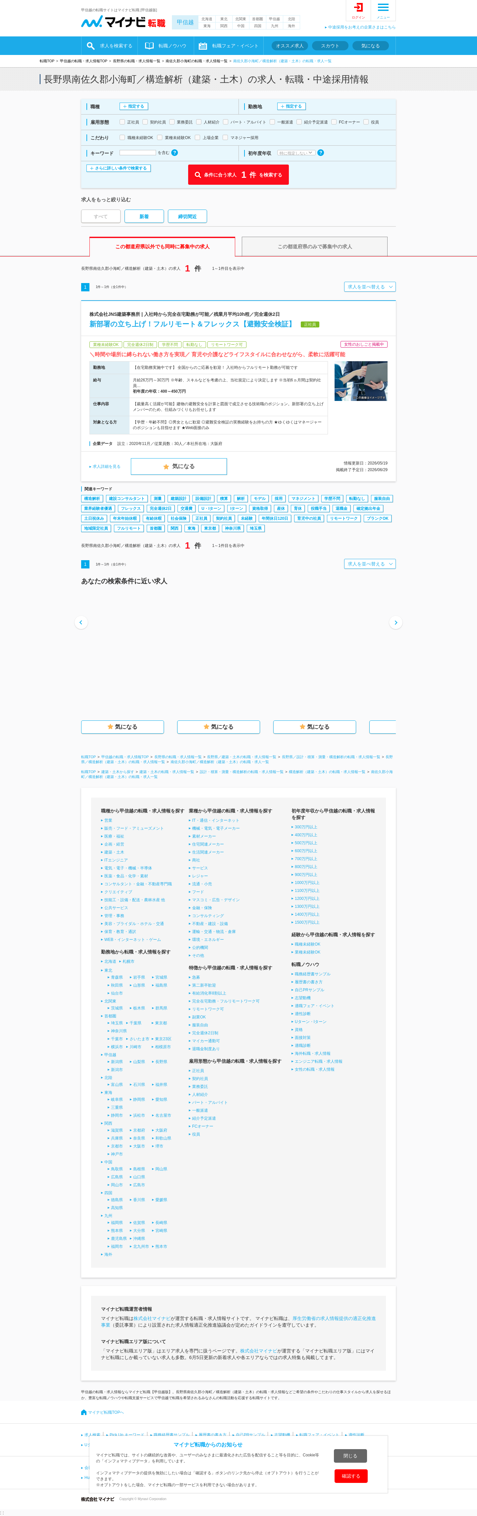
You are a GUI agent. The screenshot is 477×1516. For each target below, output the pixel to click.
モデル (260, 498)
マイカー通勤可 (206, 1041)
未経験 (247, 518)
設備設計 (203, 498)
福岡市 (117, 1246)
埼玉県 (256, 528)
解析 (241, 498)
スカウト (330, 45)
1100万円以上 (307, 890)
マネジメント (303, 498)
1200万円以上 (307, 898)
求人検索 (92, 1435)
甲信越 (185, 22)
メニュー (383, 17)
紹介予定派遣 (204, 1118)
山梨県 (139, 1061)
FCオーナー (202, 1126)
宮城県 (161, 977)
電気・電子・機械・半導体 (128, 868)
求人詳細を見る (107, 466)
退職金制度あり (206, 1049)
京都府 (139, 1130)
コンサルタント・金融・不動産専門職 (138, 884)
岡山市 (117, 1185)
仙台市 (117, 993)
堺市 (159, 1146)
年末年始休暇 (125, 518)
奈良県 (139, 1138)
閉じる (350, 1455)
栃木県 (139, 1008)
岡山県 (161, 1169)
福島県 (161, 985)
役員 (196, 1134)
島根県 (139, 1169)
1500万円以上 (307, 922)
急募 (196, 977)
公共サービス (116, 907)
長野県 (161, 1061)
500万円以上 (306, 843)
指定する (136, 106)
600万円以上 (306, 851)
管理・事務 (114, 915)
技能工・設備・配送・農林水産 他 (134, 900)
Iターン (236, 508)
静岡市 (117, 1115)
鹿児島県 (119, 1238)
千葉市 (117, 1039)
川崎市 (135, 1047)
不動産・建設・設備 (210, 923)
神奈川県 (233, 528)
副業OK (199, 1017)
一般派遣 (200, 1110)
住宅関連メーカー (208, 844)
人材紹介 (200, 1094)
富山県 (117, 1084)
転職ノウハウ (172, 45)
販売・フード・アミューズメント (134, 828)
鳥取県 (117, 1169)
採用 (279, 498)
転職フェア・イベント (235, 45)
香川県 (139, 1200)
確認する (351, 1476)
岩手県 (139, 977)
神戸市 (117, 1154)
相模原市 (163, 1047)
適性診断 (303, 1013)
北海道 (206, 19)
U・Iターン (211, 508)
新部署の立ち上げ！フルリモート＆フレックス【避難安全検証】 (192, 324)
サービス (200, 868)
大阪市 (139, 1146)
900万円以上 (306, 874)
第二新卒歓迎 (204, 985)
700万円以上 (306, 858)
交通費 (186, 508)
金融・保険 (202, 907)
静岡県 (139, 1099)
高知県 (117, 1207)
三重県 (117, 1107)
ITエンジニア (116, 860)
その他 (198, 955)
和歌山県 (163, 1138)
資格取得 (260, 508)
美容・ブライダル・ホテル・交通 (134, 923)
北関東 (240, 19)
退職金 (341, 508)
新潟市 (117, 1069)
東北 (224, 19)
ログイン (358, 17)
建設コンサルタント (127, 498)
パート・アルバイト (210, 1102)
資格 (299, 1029)
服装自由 (382, 498)
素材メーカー (204, 836)
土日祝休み (94, 518)
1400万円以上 (307, 914)
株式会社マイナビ (152, 1318)
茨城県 (117, 1008)
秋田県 (117, 985)
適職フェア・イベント (315, 1005)
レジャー (200, 876)
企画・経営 (114, 844)
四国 (257, 26)
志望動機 (303, 998)
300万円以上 (306, 827)
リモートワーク (344, 518)
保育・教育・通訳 (120, 931)
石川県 (139, 1084)
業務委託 (200, 1086)
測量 (158, 498)
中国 (240, 26)
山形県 (139, 985)
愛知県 (161, 1099)
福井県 (161, 1084)
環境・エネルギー (208, 939)
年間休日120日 (275, 518)
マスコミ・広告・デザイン (216, 900)
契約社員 (224, 518)
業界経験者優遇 (98, 508)
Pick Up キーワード (127, 1435)
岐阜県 (117, 1099)
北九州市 (141, 1246)
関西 (224, 26)
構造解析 (92, 498)
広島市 (139, 1185)
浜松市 (139, 1115)
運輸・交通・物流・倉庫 (214, 931)
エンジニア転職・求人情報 (319, 1061)
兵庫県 (117, 1138)
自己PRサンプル (309, 990)
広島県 (117, 1177)
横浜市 (117, 1047)
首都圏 (257, 19)
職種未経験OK (307, 944)
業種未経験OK (307, 952)
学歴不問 (332, 498)
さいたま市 (139, 1039)
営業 (108, 820)
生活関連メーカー (208, 852)
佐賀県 (139, 1222)
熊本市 (161, 1246)
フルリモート (129, 528)
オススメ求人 (290, 45)
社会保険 (178, 518)
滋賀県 (117, 1130)
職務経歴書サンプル (313, 974)
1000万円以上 (307, 882)
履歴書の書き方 (309, 982)
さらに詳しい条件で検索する (121, 168)
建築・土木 (114, 852)
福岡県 (117, 1222)
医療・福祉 (114, 836)
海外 (291, 26)
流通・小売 (202, 884)
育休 (298, 508)
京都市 (117, 1146)
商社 (196, 860)
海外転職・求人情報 (313, 1053)
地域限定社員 (96, 528)
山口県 (139, 1177)
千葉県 (135, 1023)
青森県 (117, 977)
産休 (281, 508)
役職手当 (319, 508)
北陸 (291, 19)
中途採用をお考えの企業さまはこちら (362, 27)
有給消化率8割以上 (209, 993)
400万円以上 (306, 835)
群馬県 (161, 1008)
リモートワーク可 (208, 1009)
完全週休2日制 (205, 1033)
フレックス (131, 508)
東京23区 (163, 1039)
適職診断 (303, 1045)
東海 (207, 26)
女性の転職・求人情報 (315, 1069)
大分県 (139, 1230)
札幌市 (128, 961)
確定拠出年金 (368, 508)
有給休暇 (154, 518)
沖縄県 (139, 1238)
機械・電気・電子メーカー (216, 828)
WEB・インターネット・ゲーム (132, 939)
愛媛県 (161, 1200)
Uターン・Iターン (311, 1021)
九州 (274, 26)
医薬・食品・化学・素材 (126, 876)
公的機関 (200, 947)
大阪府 (161, 1130)
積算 (224, 498)
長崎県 (161, 1222)
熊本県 (117, 1230)
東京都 (210, 528)
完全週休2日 (161, 508)
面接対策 (303, 1037)
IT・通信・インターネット (215, 820)
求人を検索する (116, 45)
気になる (370, 45)
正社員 (201, 518)
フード (198, 892)
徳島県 (117, 1200)
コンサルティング (208, 915)
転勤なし (357, 498)
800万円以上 (306, 866)
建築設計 (178, 498)
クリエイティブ (118, 892)
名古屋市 (163, 1115)
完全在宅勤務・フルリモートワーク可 (226, 1001)
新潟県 (117, 1061)
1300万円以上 (307, 906)
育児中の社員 (309, 518)
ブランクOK (378, 518)
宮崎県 (161, 1230)
